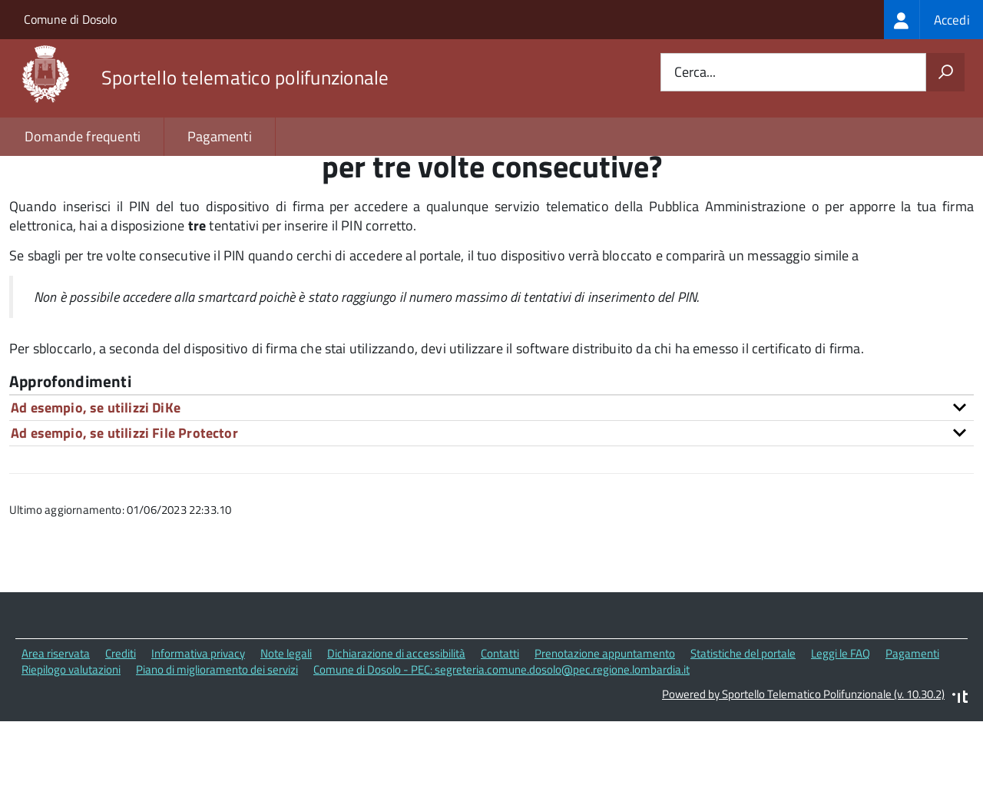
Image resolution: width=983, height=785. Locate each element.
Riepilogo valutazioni (71, 735)
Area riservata (56, 718)
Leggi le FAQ (840, 718)
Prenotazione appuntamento (605, 718)
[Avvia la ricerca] (945, 72)
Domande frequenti (83, 136)
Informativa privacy (198, 718)
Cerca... (695, 73)
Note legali (286, 718)
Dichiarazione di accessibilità (396, 718)
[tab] (491, 472)
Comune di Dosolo (70, 19)
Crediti (120, 718)
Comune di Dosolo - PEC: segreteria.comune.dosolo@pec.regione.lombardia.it (501, 735)
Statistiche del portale (743, 718)
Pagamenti (219, 136)
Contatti (500, 718)
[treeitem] (933, 19)
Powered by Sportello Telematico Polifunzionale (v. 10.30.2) (803, 760)
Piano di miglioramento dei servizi (217, 735)
